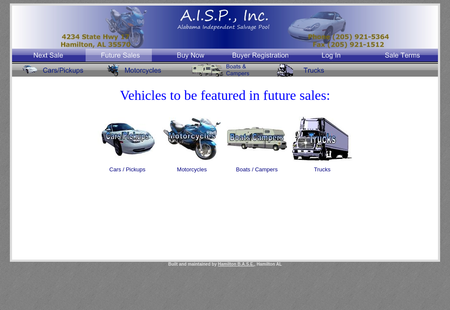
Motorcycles (192, 169)
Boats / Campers (257, 169)
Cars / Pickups (127, 169)
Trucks (322, 169)
